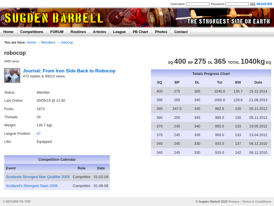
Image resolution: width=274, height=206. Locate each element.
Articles (99, 32)
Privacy (233, 201)
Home (8, 32)
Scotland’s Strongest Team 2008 (32, 186)
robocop (67, 42)
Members (48, 42)
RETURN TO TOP (18, 201)
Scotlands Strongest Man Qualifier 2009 (38, 177)
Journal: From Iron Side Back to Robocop (69, 71)
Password (217, 4)
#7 (39, 133)
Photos (161, 32)
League (119, 32)
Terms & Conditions (256, 201)
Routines (78, 32)
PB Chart (140, 32)
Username (178, 4)
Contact (181, 32)
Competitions (31, 32)
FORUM (56, 32)
